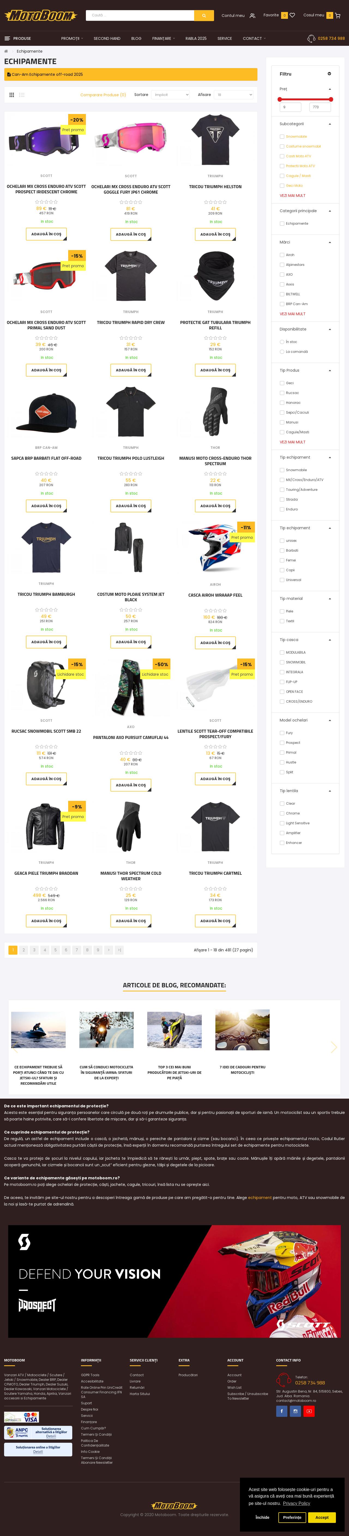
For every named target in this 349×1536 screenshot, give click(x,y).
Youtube (309, 1411)
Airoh (287, 255)
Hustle (288, 762)
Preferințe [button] (292, 1517)
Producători (188, 1375)
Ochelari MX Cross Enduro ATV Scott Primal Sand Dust (46, 325)
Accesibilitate (92, 1381)
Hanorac (290, 402)
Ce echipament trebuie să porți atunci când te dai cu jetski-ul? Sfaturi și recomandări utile (38, 1075)
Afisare (204, 94)
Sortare (141, 94)
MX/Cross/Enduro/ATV (301, 479)
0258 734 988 (331, 38)
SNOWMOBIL (293, 662)
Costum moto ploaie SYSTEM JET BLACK (130, 596)
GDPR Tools (90, 1375)
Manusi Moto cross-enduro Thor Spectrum (215, 460)
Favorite (271, 15)
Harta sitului (140, 1393)
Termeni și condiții (96, 1434)
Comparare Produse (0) (103, 95)
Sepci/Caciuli (294, 412)
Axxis (287, 284)
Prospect (290, 742)
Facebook (281, 1411)
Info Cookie (90, 1451)
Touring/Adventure (298, 489)
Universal (290, 580)
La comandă (294, 351)
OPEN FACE (291, 691)
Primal (288, 752)
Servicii (87, 1415)
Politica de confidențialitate (95, 1443)
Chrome (290, 813)
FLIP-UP (288, 682)
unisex (288, 540)
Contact (137, 1375)
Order (231, 1381)
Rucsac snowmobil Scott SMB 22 (46, 731)
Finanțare (89, 1422)
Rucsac (289, 392)
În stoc (288, 341)
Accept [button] (322, 1517)
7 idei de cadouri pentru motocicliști (242, 1069)
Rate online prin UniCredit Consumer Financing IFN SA (101, 1392)
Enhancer (291, 842)
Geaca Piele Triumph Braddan (46, 873)
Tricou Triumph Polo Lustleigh (131, 458)
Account (234, 1375)
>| (119, 950)
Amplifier (290, 833)
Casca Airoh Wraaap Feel (215, 595)
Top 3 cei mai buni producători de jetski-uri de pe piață (174, 1072)
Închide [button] (262, 1517)
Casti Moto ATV (298, 156)
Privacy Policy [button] (296, 1503)
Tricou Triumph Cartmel (215, 873)
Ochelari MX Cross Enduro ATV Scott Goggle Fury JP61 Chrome (130, 189)
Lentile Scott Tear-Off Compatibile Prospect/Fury (215, 733)
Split (286, 772)
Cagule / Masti (298, 175)
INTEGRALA (291, 672)
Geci (287, 383)
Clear (287, 803)
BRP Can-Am (294, 304)
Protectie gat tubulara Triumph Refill (215, 325)
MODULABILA (293, 652)
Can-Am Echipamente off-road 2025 (45, 74)
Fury (286, 733)
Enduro (289, 509)
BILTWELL (290, 294)
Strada (289, 499)
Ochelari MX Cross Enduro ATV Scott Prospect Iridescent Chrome (46, 189)
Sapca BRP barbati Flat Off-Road (46, 458)
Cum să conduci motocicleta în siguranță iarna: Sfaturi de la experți (106, 1072)
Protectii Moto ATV (300, 166)
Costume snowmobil (303, 146)
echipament (260, 1197)
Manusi (289, 422)
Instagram (295, 1411)
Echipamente (30, 51)
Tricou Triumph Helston (215, 187)
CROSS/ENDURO (296, 701)
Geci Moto (294, 185)
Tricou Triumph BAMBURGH (46, 594)
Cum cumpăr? (93, 1428)
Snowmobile (296, 136)
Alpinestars (292, 264)
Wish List (234, 1387)
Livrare (135, 1381)
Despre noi (89, 1409)
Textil (287, 621)
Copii (287, 570)
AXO (286, 274)
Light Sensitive (294, 823)
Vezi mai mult (293, 195)
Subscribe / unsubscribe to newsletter (247, 1396)
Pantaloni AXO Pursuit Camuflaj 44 (131, 738)
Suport (86, 1403)
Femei (288, 560)
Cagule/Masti (294, 432)
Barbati (289, 550)
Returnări (137, 1387)
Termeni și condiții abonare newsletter (97, 1460)
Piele (286, 611)
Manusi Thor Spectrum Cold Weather (130, 875)
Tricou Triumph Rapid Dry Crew (131, 323)
